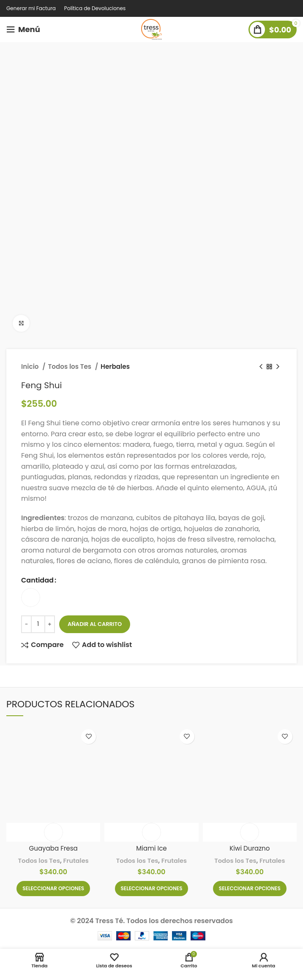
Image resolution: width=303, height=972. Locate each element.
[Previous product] (261, 366)
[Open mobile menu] (23, 29)
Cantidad (37, 580)
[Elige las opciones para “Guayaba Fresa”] (53, 888)
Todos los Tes (70, 366)
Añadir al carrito (95, 624)
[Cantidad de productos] (38, 624)
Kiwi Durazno (249, 848)
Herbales (115, 366)
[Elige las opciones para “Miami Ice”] (151, 888)
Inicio (30, 366)
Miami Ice (151, 848)
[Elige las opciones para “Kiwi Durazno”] (250, 888)
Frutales (76, 860)
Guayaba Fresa (53, 848)
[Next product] (277, 366)
